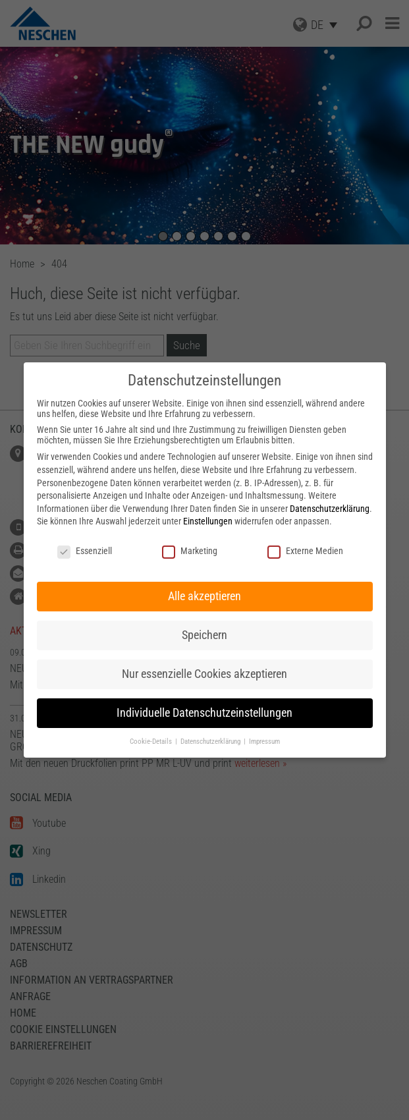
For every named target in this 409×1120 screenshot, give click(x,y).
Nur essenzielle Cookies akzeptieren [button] (204, 674)
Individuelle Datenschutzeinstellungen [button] (204, 712)
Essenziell (84, 551)
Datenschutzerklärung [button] (211, 741)
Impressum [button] (264, 741)
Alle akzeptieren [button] (204, 596)
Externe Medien (305, 551)
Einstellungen (207, 521)
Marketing (189, 551)
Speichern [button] (204, 635)
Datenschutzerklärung (329, 508)
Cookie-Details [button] (152, 741)
